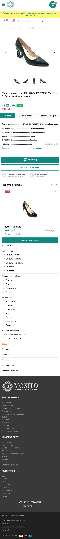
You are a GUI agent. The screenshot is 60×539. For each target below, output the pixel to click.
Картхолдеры (7, 490)
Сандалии (8, 267)
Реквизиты (6, 524)
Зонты (4, 482)
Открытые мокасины (13, 263)
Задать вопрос (41, 174)
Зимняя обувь (7, 297)
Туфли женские (13, 226)
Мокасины (6, 355)
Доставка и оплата (26, 116)
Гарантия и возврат (48, 116)
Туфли (34, 28)
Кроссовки (6, 246)
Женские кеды (8, 365)
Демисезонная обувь (11, 276)
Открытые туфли (11, 255)
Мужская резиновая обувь (13, 454)
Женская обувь (24, 28)
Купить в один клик (30, 167)
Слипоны (5, 360)
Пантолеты (9, 271)
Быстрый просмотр (30, 240)
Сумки (4, 476)
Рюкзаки (5, 479)
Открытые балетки (12, 259)
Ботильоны (9, 284)
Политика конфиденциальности (13, 520)
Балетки (5, 349)
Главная (5, 28)
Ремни (4, 496)
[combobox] (28, 21)
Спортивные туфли (10, 371)
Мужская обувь (10, 437)
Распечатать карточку (15, 174)
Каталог (13, 28)
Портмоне (6, 484)
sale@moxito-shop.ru (30, 506)
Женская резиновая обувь (13, 331)
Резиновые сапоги (12, 338)
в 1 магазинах (36, 148)
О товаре (7, 116)
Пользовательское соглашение (13, 527)
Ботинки (8, 280)
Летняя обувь (7, 251)
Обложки (5, 487)
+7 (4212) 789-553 (30, 502)
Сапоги (7, 292)
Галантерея (8, 471)
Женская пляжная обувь (14, 335)
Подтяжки (6, 493)
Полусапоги (9, 288)
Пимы (7, 325)
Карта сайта (6, 530)
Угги (6, 313)
